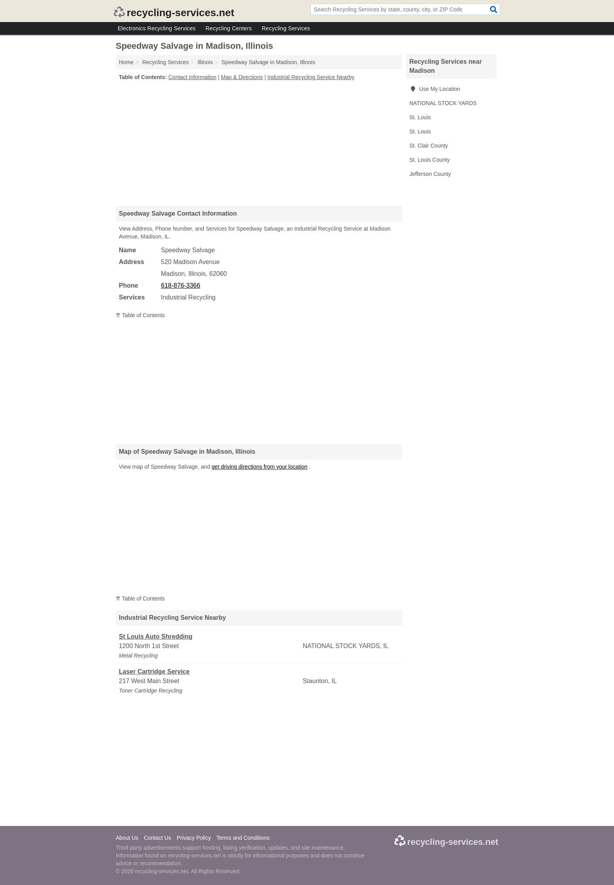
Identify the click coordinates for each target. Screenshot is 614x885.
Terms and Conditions (243, 838)
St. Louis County (429, 160)
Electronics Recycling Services (157, 28)
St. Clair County (428, 145)
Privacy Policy (194, 838)
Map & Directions (242, 77)
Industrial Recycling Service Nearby (310, 77)
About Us (127, 838)
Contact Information (192, 77)
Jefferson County (430, 174)
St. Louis (420, 117)
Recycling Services (286, 28)
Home (126, 62)
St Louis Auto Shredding (155, 636)
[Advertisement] (259, 143)
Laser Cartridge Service (154, 671)
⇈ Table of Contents (140, 315)
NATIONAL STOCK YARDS (443, 103)
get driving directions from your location (260, 467)
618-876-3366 (180, 285)
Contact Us (157, 838)
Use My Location (434, 89)
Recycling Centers (228, 28)
